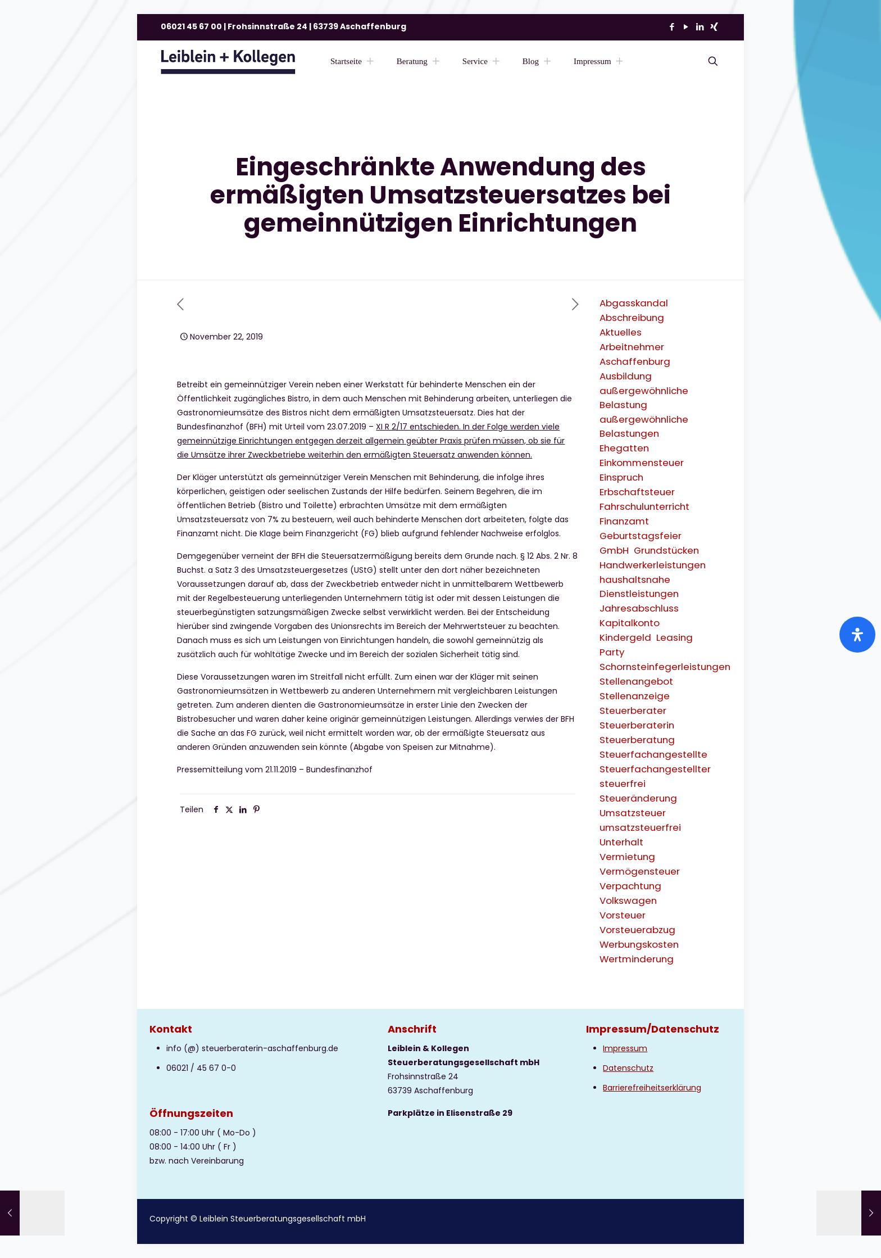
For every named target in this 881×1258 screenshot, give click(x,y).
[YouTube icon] (686, 27)
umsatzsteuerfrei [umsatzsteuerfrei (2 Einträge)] (640, 827)
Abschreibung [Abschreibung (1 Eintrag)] (632, 317)
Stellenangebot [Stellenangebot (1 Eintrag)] (636, 681)
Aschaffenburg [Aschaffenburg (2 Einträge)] (635, 361)
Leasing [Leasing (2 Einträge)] (674, 637)
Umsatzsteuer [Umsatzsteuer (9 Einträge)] (633, 813)
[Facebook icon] (671, 27)
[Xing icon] (714, 27)
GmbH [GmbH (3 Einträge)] (614, 550)
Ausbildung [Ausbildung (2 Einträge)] (626, 376)
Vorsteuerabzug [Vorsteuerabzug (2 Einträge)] (637, 929)
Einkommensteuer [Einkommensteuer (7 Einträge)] (642, 462)
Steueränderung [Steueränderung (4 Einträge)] (638, 798)
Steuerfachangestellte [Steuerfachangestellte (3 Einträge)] (653, 754)
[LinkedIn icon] (700, 27)
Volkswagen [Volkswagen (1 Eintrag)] (628, 900)
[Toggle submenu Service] (496, 61)
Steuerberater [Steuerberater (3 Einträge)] (633, 710)
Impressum (625, 1048)
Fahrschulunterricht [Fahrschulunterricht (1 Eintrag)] (644, 506)
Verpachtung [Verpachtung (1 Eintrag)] (630, 886)
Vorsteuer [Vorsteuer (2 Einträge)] (623, 915)
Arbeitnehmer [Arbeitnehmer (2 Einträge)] (632, 347)
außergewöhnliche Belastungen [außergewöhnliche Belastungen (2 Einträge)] (644, 426)
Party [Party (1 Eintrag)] (612, 652)
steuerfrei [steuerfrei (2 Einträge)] (623, 783)
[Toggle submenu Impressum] (619, 61)
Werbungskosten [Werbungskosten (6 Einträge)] (639, 944)
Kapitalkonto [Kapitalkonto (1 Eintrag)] (630, 623)
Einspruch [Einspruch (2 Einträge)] (621, 477)
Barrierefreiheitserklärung (652, 1087)
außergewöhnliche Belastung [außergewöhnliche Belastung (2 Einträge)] (644, 397)
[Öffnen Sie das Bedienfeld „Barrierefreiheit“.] (857, 635)
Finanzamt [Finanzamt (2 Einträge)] (624, 521)
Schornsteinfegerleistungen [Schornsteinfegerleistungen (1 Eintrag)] (665, 666)
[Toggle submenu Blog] (547, 61)
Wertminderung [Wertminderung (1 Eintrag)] (637, 959)
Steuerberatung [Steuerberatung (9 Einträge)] (637, 739)
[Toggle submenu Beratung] (436, 61)
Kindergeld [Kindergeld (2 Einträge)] (625, 637)
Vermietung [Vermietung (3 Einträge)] (627, 856)
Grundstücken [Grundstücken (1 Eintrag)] (666, 550)
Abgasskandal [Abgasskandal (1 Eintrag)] (634, 303)
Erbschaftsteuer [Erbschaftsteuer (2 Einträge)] (637, 492)
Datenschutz (628, 1068)
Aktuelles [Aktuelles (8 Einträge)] (621, 332)
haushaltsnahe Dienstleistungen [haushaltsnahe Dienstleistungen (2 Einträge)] (639, 586)
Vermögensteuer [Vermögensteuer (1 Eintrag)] (640, 871)
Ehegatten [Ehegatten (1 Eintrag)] (624, 448)
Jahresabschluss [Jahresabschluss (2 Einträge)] (639, 608)
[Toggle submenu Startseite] (370, 61)
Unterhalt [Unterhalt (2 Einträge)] (621, 842)
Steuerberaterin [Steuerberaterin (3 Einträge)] (637, 725)
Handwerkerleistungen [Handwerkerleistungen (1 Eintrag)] (653, 565)
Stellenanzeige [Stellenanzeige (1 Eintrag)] (635, 696)
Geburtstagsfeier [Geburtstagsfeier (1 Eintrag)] (641, 535)
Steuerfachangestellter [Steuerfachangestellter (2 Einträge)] (655, 769)
